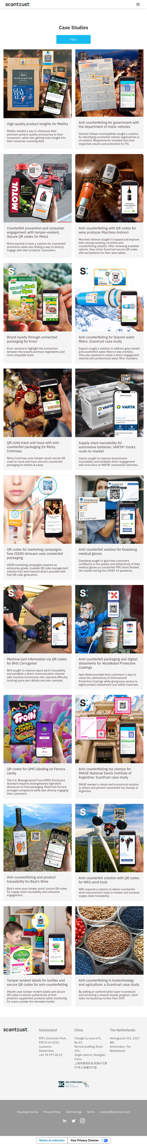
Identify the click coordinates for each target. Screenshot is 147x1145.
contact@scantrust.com (115, 1111)
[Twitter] (73, 1121)
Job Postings (74, 1111)
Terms (91, 1111)
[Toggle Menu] (138, 4)
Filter (73, 39)
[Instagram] (82, 1121)
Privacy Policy (52, 1111)
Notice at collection (52, 1140)
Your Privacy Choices (84, 1140)
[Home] (18, 4)
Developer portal (27, 1111)
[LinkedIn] (64, 1121)
